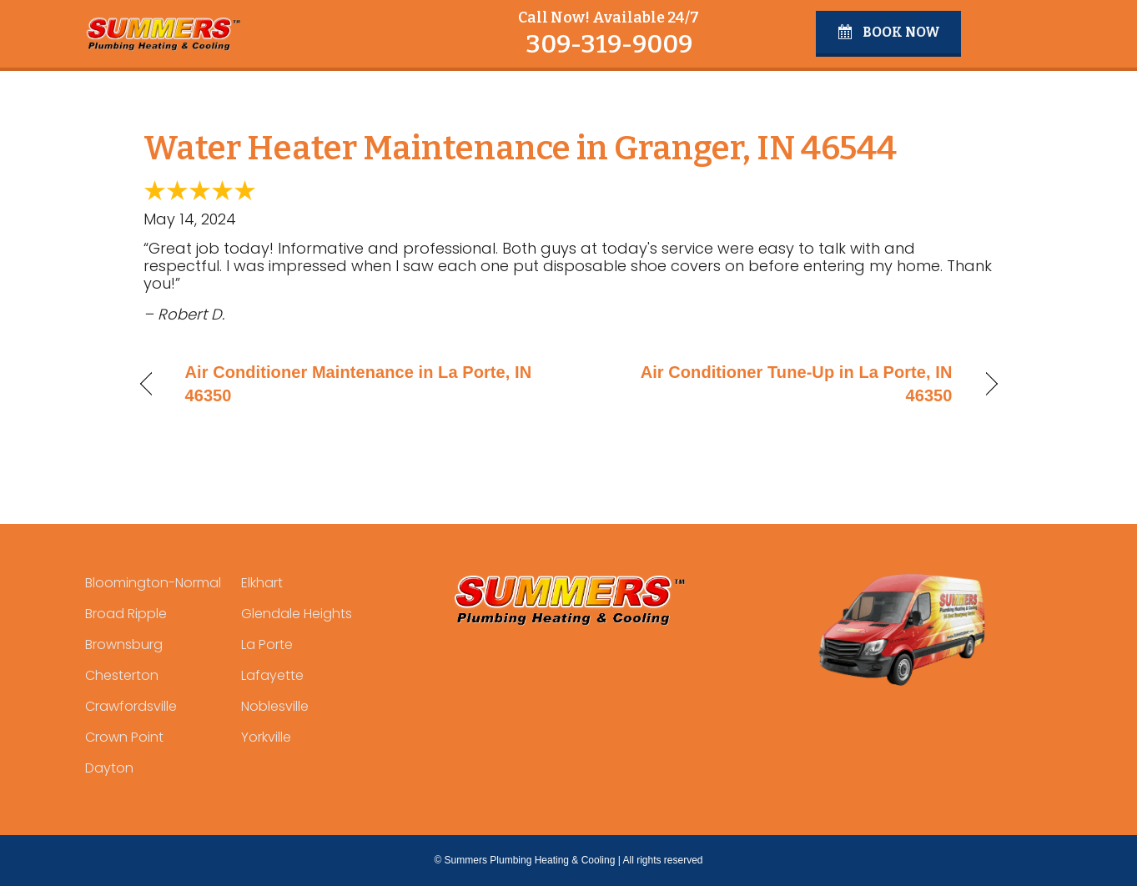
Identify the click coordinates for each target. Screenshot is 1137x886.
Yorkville (266, 737)
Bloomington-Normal (153, 582)
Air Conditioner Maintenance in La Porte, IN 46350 (358, 384)
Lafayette (272, 675)
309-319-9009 (609, 44)
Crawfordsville (131, 706)
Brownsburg (124, 644)
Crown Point (124, 737)
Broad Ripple (126, 613)
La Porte (267, 644)
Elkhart (262, 582)
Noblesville (275, 706)
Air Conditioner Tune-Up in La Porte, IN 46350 (773, 384)
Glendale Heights (296, 613)
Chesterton (121, 675)
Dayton (109, 768)
